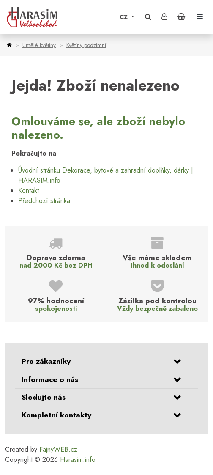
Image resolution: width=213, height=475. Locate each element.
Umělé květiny (39, 45)
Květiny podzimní (86, 45)
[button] (148, 16)
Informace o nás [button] (50, 379)
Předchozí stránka (44, 201)
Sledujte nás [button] (44, 397)
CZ (124, 17)
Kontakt (28, 190)
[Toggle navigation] (200, 16)
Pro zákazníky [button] (46, 361)
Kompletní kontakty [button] (56, 414)
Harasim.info (78, 459)
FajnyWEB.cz (58, 449)
